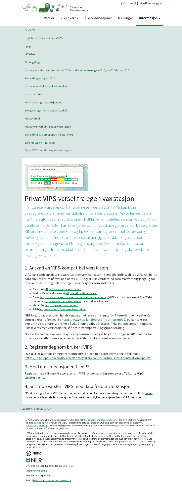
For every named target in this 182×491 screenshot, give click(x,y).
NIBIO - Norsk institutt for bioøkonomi (52, 480)
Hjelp (28, 46)
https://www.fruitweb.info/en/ (63, 301)
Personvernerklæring (36, 470)
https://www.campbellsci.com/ (63, 289)
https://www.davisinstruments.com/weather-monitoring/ (74, 297)
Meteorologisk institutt (37, 425)
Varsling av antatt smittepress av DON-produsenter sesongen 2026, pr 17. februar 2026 (77, 70)
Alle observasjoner (98, 18)
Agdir (75, 338)
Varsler (49, 18)
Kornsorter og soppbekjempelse (44, 102)
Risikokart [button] (69, 18)
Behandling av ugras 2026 (40, 78)
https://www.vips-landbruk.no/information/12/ (94, 319)
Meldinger (125, 18)
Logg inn (157, 3)
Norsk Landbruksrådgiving (104, 419)
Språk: (124, 3)
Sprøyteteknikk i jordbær (40, 142)
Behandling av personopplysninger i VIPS (49, 134)
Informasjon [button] (149, 18)
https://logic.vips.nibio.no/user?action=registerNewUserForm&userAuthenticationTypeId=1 (88, 358)
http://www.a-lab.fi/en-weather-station (62, 309)
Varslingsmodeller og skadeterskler (46, 86)
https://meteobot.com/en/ (61, 305)
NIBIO (84, 419)
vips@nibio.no (34, 378)
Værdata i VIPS (33, 94)
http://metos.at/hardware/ (81, 293)
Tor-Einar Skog (66, 465)
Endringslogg (33, 62)
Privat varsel (32, 118)
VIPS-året (30, 54)
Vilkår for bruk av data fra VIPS (45, 38)
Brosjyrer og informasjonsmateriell (46, 110)
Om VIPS (30, 30)
